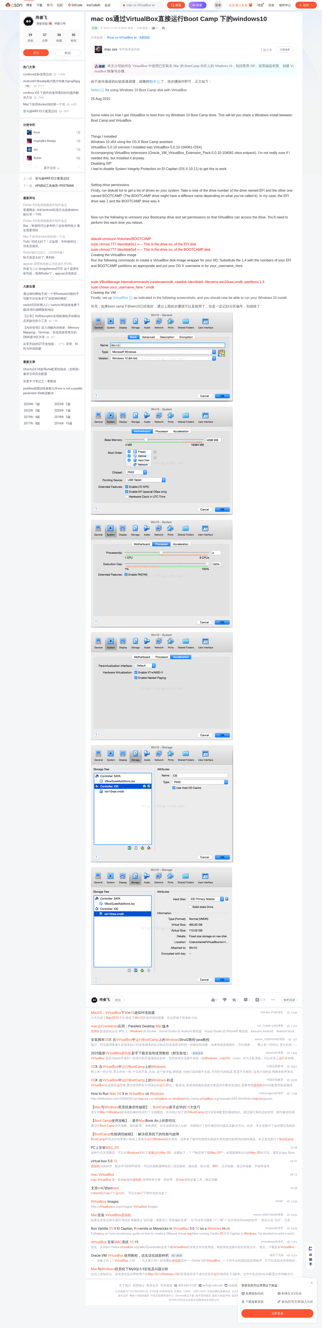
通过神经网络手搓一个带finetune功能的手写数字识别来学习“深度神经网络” (51, 296)
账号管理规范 (203, 1295)
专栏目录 (289, 1000)
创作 (306, 5)
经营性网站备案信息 (218, 1291)
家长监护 (123, 1295)
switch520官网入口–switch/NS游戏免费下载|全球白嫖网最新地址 (51, 307)
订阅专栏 (285, 49)
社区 (60, 5)
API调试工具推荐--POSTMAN (54, 185)
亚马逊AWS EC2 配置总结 (46, 111)
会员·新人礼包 (241, 5)
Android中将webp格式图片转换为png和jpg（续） (51, 83)
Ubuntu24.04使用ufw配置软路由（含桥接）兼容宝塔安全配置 (52, 371)
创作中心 (285, 5)
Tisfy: (27, 241)
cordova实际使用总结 (44, 74)
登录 (218, 5)
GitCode (74, 5)
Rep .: (27, 225)
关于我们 (125, 1285)
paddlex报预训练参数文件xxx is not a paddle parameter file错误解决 (52, 391)
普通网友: (30, 210)
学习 (50, 5)
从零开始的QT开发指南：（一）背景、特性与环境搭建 (50, 346)
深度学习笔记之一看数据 (39, 381)
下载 (39, 5)
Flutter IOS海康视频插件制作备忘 (45, 205)
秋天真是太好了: (34, 257)
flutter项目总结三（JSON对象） (44, 252)
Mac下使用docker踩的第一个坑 (50, 104)
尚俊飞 (27, 268)
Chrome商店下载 (184, 1295)
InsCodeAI (93, 5)
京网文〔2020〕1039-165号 (190, 1291)
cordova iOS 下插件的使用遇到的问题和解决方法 (51, 95)
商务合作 (152, 1285)
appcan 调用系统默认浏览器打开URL (47, 264)
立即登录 (277, 1313)
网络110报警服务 (139, 1295)
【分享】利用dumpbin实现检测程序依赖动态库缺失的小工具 (51, 318)
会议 (108, 5)
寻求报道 (166, 1285)
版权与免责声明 (221, 1295)
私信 (68, 53)
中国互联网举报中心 (162, 1295)
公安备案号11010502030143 (131, 1291)
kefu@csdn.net (213, 1285)
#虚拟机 (144, 37)
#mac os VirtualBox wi (122, 37)
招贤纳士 (139, 1285)
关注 (118, 1000)
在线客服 (235, 1285)
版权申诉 (237, 1295)
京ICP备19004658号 (161, 1291)
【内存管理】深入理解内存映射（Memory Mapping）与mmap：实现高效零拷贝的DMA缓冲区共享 (51, 332)
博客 (29, 5)
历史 (271, 5)
